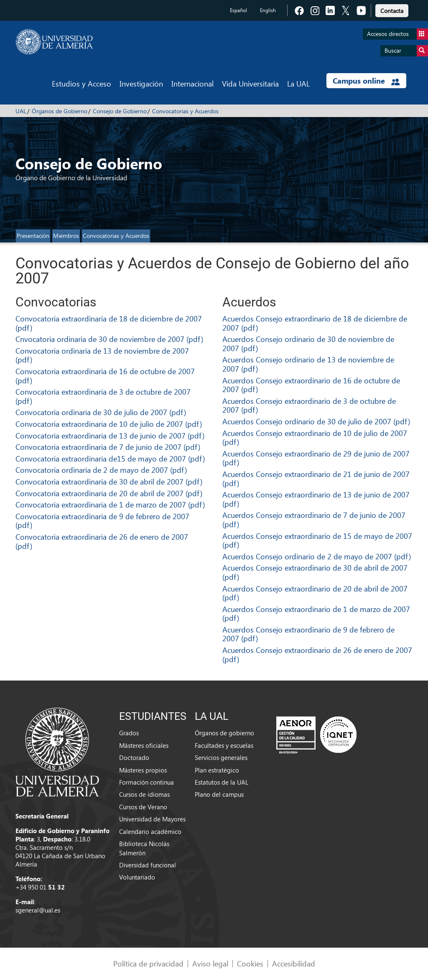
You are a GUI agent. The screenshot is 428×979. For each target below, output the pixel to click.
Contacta (391, 11)
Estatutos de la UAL (221, 782)
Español (238, 10)
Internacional (192, 83)
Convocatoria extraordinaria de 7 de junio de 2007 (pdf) (107, 446)
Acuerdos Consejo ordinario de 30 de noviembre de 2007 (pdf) (308, 343)
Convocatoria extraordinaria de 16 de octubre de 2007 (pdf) (105, 375)
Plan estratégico (217, 770)
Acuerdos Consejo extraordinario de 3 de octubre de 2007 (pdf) (309, 405)
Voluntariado (137, 877)
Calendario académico (150, 831)
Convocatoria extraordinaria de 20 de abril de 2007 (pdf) (108, 493)
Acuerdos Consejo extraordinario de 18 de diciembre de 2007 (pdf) (314, 323)
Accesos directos (397, 34)
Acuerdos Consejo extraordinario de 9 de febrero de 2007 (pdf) (308, 634)
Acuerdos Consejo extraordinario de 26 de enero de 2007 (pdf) (317, 654)
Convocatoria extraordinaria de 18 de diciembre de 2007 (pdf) (108, 323)
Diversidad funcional (147, 865)
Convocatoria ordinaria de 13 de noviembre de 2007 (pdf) (102, 355)
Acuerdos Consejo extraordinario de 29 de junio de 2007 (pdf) (316, 458)
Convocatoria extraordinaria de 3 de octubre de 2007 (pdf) (103, 396)
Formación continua (146, 782)
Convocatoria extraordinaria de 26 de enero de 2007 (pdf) (101, 541)
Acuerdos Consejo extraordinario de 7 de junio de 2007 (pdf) (313, 519)
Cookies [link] (250, 963)
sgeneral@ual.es (37, 910)
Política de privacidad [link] (148, 963)
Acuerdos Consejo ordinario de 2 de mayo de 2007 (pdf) (316, 556)
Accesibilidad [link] (293, 963)
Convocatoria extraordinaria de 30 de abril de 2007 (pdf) (108, 481)
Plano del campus (219, 794)
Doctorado (134, 757)
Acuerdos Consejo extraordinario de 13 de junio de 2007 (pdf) (316, 499)
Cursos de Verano (143, 807)
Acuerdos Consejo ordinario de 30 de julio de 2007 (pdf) (316, 421)
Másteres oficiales (143, 745)
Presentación (33, 236)
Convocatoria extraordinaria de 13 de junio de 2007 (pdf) (109, 435)
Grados (129, 733)
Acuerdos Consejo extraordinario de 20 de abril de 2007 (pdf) (315, 593)
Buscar (406, 50)
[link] (391, 9)
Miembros (66, 236)
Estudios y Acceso (81, 83)
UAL (20, 111)
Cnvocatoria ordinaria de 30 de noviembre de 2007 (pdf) (109, 339)
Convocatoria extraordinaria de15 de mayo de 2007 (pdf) (110, 458)
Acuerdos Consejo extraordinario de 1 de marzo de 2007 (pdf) (316, 613)
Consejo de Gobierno (120, 111)
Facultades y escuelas (224, 745)
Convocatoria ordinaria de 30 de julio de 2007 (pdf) (100, 412)
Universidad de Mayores (152, 819)
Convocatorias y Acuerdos (185, 111)
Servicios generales (221, 757)
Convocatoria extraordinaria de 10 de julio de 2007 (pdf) (108, 423)
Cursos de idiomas (144, 794)
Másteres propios (143, 770)
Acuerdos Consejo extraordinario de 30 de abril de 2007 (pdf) (315, 572)
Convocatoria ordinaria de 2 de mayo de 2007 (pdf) (101, 469)
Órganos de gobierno (224, 733)
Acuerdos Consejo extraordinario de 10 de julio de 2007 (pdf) (314, 437)
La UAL (298, 83)
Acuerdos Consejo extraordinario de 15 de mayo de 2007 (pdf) (317, 540)
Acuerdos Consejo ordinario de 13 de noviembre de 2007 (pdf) (308, 364)
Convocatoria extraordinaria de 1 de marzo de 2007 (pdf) (110, 504)
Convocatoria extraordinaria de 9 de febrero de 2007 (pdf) (102, 520)
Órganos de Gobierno (59, 111)
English (268, 10)
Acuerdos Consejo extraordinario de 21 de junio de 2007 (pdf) (316, 478)
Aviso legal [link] (210, 963)
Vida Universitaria (250, 83)
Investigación (141, 83)
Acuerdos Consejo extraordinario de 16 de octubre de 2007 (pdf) (311, 385)
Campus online (366, 81)
